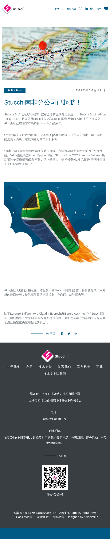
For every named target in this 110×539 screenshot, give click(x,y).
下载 (99, 366)
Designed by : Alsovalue (82, 517)
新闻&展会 (14, 90)
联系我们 (64, 366)
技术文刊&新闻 (54, 373)
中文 (59, 9)
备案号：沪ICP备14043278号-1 (34, 513)
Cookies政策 (24, 517)
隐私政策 (59, 517)
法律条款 (43, 517)
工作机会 (84, 366)
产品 (29, 366)
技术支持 (45, 366)
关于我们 (14, 366)
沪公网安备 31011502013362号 (76, 513)
